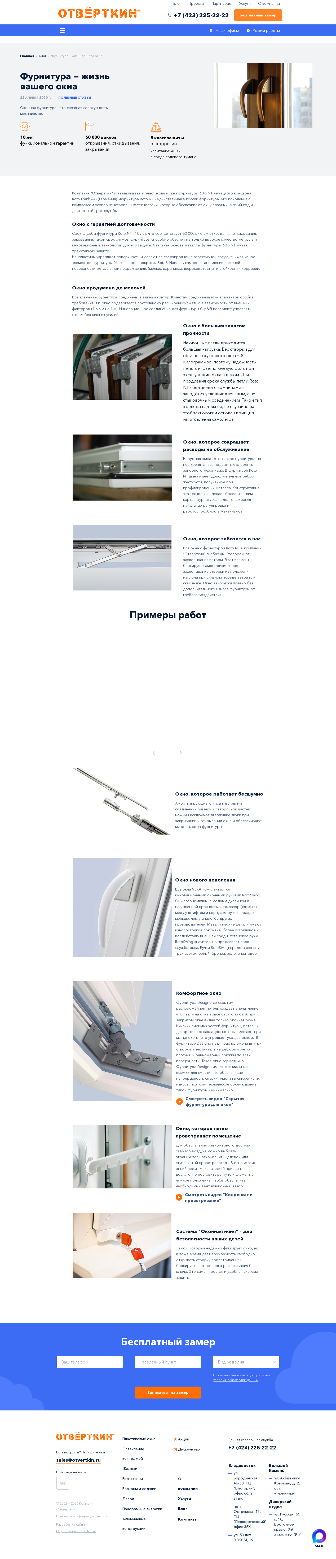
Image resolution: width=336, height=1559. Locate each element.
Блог (177, 3)
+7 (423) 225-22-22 (252, 1448)
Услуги (245, 3)
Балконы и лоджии (139, 1488)
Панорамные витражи (142, 1508)
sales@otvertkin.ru (78, 1460)
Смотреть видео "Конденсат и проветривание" (219, 1197)
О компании (269, 3)
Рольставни (132, 1478)
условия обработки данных (235, 1380)
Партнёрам (221, 3)
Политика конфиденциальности (82, 1516)
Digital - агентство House (76, 1531)
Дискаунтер (189, 1449)
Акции (183, 1439)
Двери (128, 1498)
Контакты (188, 1519)
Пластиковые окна (139, 1438)
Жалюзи (129, 1468)
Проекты (196, 3)
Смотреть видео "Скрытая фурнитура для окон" (215, 1101)
